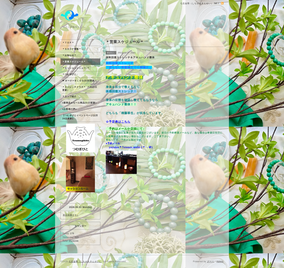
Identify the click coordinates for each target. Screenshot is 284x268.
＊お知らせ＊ (69, 55)
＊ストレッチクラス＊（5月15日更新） (79, 88)
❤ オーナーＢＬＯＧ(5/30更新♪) (79, 80)
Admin (220, 261)
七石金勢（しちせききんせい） (85, 261)
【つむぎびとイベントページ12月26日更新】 (80, 117)
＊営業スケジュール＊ (74, 61)
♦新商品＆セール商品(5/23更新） (80, 103)
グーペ (210, 261)
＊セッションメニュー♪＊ (75, 68)
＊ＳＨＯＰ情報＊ (71, 49)
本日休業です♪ (70, 215)
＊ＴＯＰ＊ (68, 42)
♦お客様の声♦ (69, 109)
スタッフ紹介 (69, 96)
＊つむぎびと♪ (70, 74)
